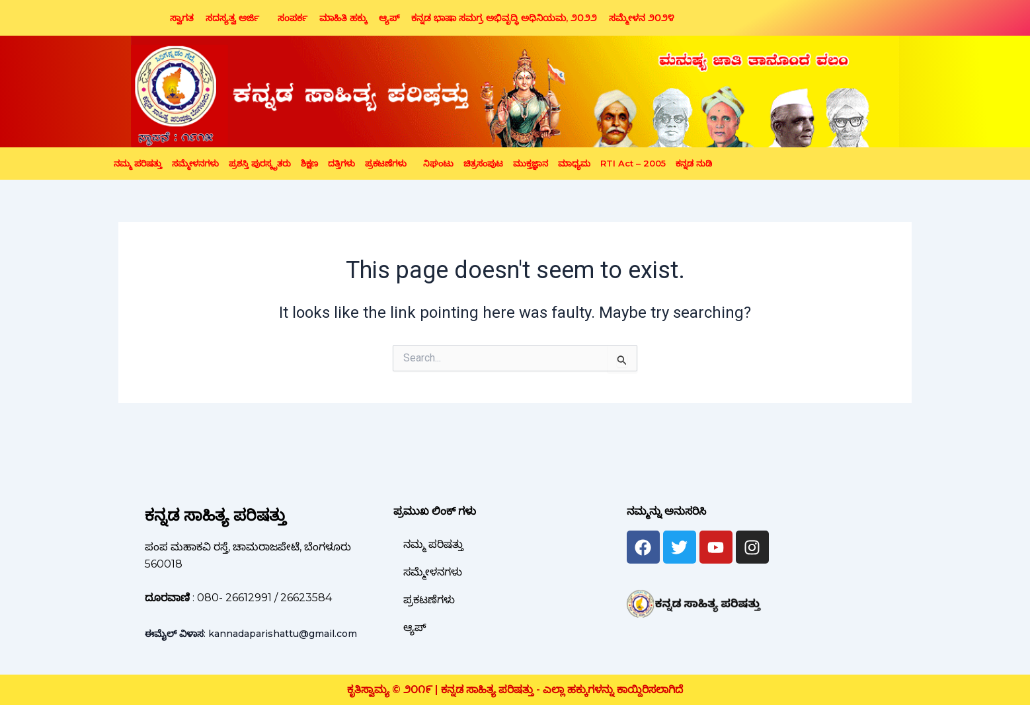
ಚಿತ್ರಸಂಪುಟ (483, 163)
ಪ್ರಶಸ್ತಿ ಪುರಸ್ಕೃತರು (260, 163)
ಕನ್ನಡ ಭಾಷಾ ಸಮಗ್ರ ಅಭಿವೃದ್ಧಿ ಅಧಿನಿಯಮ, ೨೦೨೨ (504, 18)
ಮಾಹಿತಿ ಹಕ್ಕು (343, 18)
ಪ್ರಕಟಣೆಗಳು (386, 163)
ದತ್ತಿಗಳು (341, 163)
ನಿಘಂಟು (438, 163)
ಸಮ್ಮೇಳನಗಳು (195, 163)
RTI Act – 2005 (633, 163)
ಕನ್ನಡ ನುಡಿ (694, 163)
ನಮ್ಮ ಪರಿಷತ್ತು (138, 163)
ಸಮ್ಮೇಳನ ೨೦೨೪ (641, 18)
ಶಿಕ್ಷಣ (309, 163)
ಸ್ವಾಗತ (182, 18)
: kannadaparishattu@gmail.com (251, 634)
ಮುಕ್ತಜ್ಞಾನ (530, 163)
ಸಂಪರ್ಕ (292, 18)
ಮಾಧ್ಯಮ (574, 163)
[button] (236, 18)
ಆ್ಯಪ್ (389, 18)
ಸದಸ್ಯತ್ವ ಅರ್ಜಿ (232, 18)
